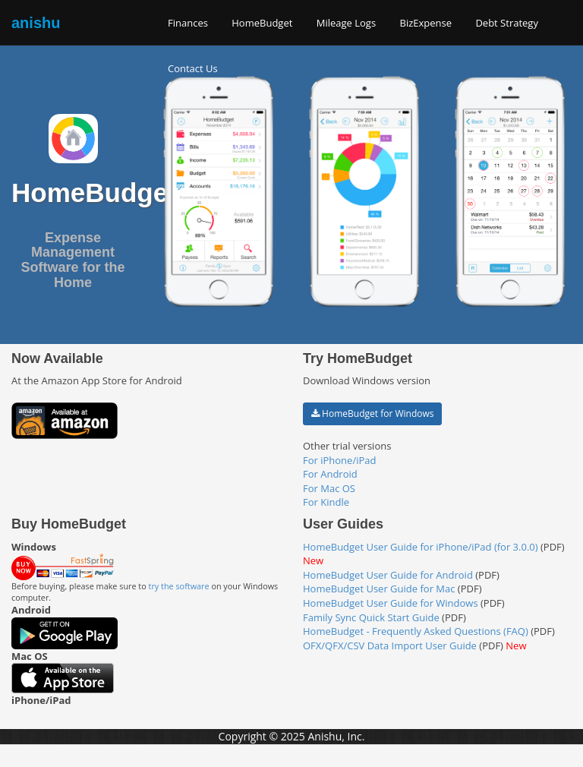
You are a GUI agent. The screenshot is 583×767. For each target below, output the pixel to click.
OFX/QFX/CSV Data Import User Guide (390, 645)
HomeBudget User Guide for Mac (379, 588)
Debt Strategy (506, 23)
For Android (330, 474)
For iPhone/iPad (339, 460)
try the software (179, 586)
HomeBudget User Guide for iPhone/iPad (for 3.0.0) (420, 547)
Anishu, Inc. (335, 736)
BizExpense (426, 23)
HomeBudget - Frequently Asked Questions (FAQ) (415, 631)
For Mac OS (329, 488)
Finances (188, 23)
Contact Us (193, 68)
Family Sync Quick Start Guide (371, 617)
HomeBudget (262, 23)
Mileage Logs (346, 23)
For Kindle (326, 502)
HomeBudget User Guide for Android (388, 575)
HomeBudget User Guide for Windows (390, 603)
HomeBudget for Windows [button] (372, 413)
